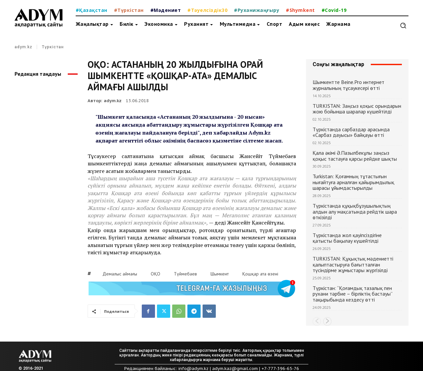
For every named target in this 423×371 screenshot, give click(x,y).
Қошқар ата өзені (260, 274)
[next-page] (327, 321)
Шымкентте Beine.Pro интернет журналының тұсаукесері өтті (348, 85)
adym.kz (23, 47)
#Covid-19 (334, 10)
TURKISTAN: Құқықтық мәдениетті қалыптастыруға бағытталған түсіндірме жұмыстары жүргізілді (353, 264)
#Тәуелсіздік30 (207, 10)
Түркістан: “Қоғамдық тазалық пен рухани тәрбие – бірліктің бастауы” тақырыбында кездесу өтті (352, 294)
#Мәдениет (165, 10)
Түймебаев (185, 274)
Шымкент (220, 274)
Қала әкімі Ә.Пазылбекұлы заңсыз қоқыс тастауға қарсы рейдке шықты (355, 155)
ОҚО (155, 274)
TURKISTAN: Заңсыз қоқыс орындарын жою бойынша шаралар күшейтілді (357, 109)
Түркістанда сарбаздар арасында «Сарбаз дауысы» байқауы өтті (351, 132)
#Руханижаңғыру (256, 10)
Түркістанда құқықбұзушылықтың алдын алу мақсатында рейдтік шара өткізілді (355, 211)
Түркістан (53, 47)
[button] (403, 25)
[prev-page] (317, 321)
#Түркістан (129, 10)
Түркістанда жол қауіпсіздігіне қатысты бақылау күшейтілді (347, 238)
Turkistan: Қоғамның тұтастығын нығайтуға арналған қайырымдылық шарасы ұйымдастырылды (353, 182)
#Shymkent (300, 10)
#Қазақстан (91, 10)
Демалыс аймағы (119, 274)
